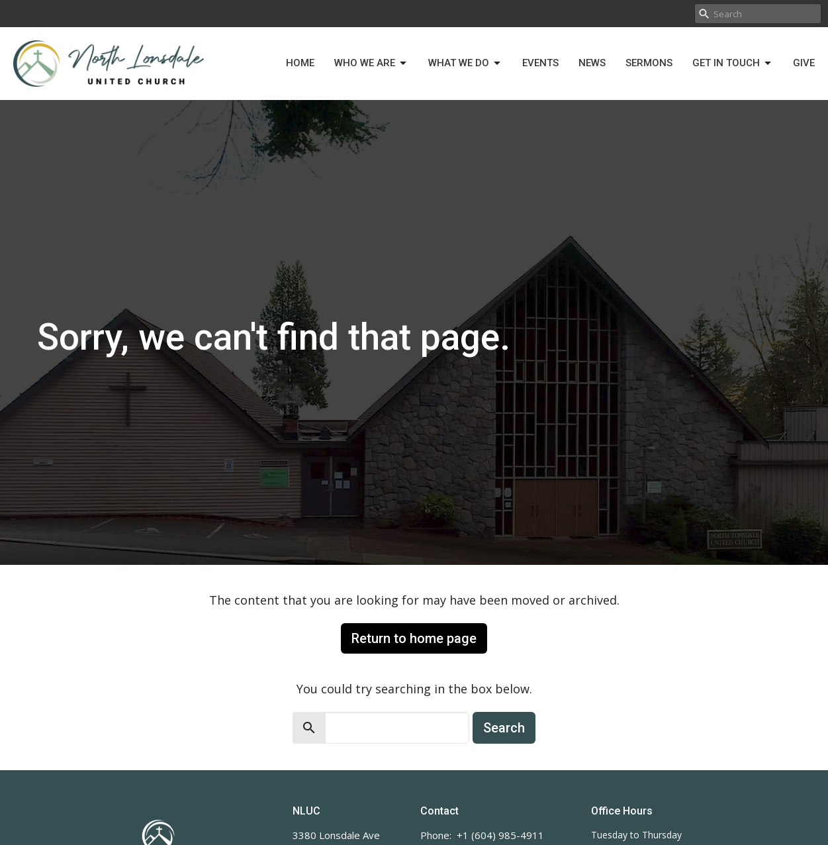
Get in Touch (732, 63)
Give (804, 63)
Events (540, 63)
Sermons (648, 63)
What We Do (465, 63)
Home (300, 63)
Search (504, 728)
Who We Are (371, 63)
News (592, 63)
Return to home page (414, 638)
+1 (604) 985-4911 (500, 835)
